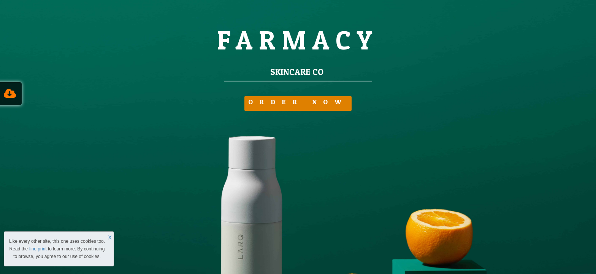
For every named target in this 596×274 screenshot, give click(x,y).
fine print (38, 249)
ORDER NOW (298, 102)
